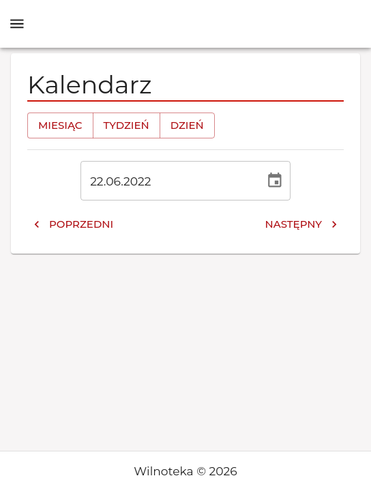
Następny (301, 224)
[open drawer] (17, 24)
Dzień (187, 125)
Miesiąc (60, 125)
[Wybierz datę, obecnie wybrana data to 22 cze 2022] (275, 180)
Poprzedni (73, 224)
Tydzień (126, 125)
